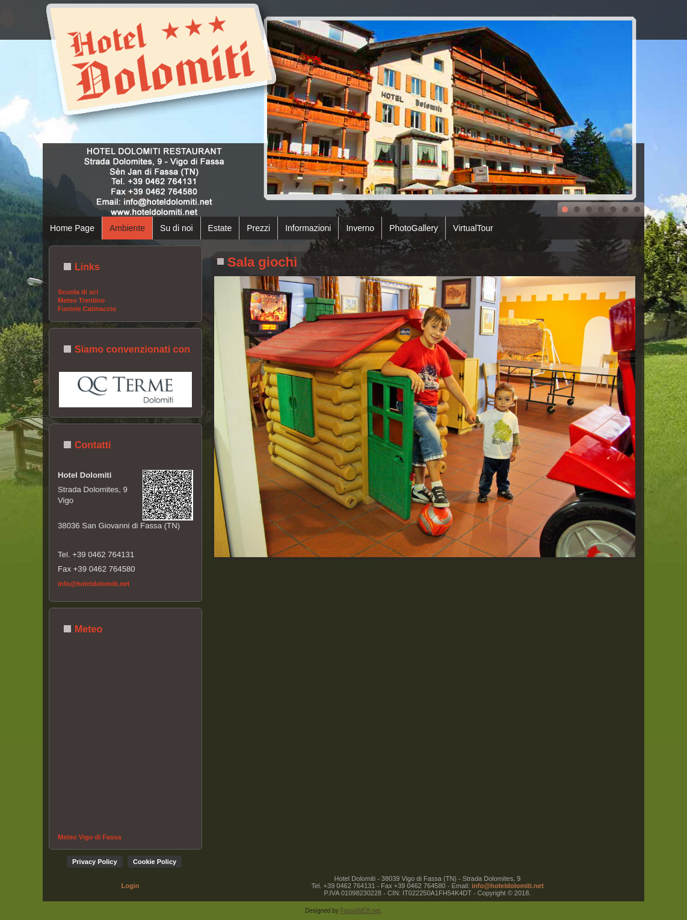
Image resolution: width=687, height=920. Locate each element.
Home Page (72, 228)
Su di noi (176, 228)
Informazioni (308, 228)
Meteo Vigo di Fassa (90, 837)
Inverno (360, 228)
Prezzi (258, 228)
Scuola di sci (78, 291)
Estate (220, 228)
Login (131, 885)
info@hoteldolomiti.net (94, 583)
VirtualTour (473, 228)
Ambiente (127, 228)
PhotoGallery (413, 228)
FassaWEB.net (360, 910)
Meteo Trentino (81, 300)
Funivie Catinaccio (87, 308)
